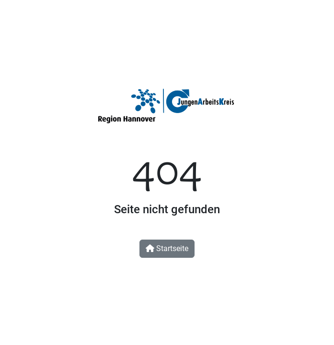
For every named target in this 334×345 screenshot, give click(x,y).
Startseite (167, 248)
